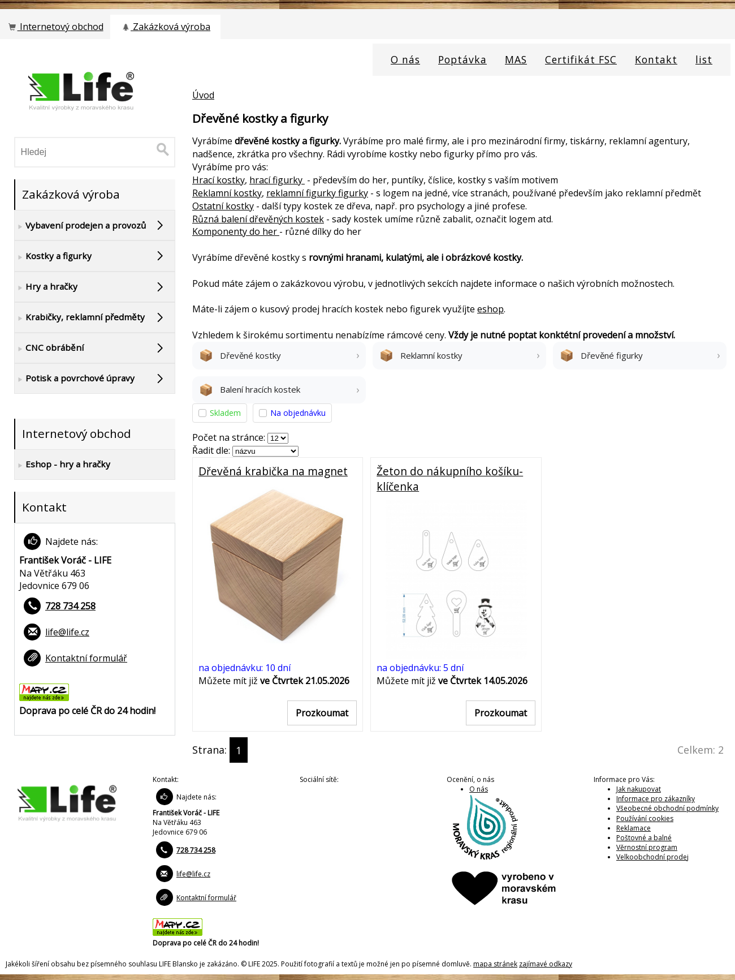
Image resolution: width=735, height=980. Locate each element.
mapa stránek (495, 964)
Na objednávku (298, 412)
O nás (478, 789)
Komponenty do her (235, 231)
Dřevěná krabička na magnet (273, 471)
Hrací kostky (218, 180)
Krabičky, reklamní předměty (80, 317)
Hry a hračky (46, 287)
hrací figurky (277, 180)
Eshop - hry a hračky (62, 464)
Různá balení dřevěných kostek (258, 219)
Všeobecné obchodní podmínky (667, 808)
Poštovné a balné (644, 838)
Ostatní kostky (223, 206)
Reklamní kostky (227, 193)
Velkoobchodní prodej (652, 857)
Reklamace (633, 828)
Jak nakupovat (638, 789)
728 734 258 (70, 606)
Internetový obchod (55, 26)
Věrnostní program (646, 847)
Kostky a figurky (53, 256)
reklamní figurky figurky (317, 193)
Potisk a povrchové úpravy (75, 378)
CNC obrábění (49, 348)
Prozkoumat (322, 713)
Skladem (225, 412)
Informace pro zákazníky (655, 798)
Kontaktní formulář (86, 658)
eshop (490, 309)
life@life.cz (67, 632)
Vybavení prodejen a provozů (80, 226)
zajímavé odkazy (545, 964)
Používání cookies (644, 818)
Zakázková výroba (165, 26)
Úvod (203, 95)
